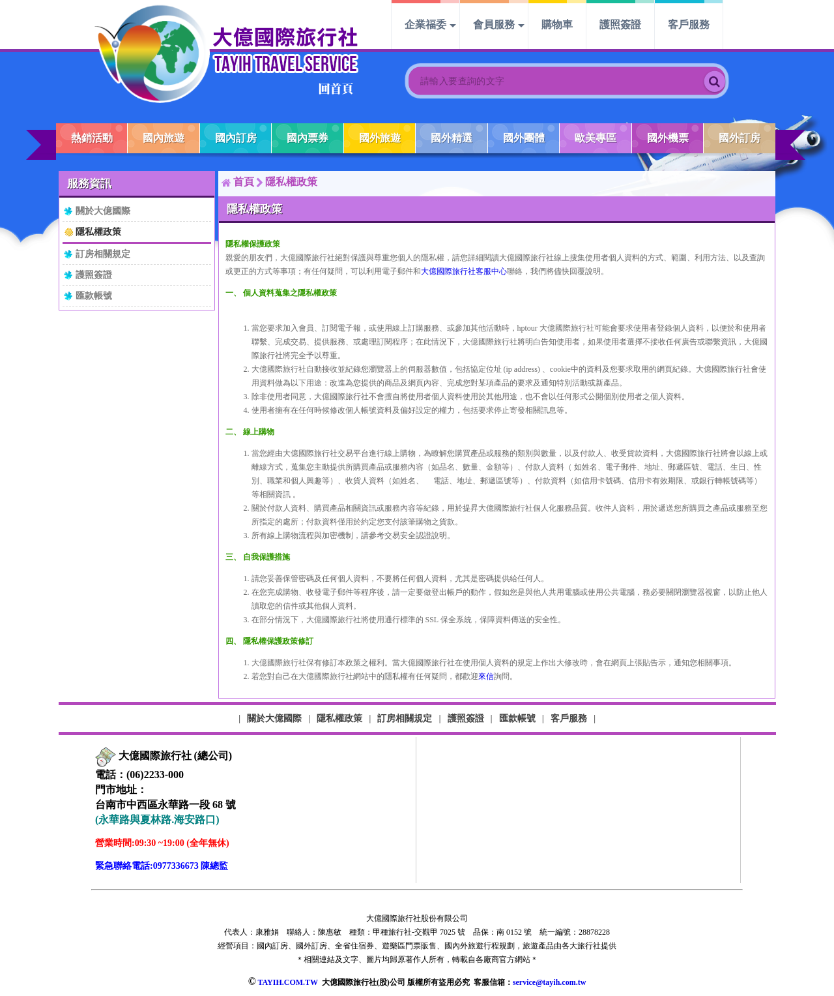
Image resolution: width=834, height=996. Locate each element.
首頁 (243, 181)
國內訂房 (236, 137)
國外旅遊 (380, 137)
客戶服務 (689, 24)
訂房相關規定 (103, 254)
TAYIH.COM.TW (287, 982)
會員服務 (494, 24)
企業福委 (425, 24)
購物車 (557, 24)
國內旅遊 (163, 137)
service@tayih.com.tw (549, 982)
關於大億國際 (103, 210)
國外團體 (524, 137)
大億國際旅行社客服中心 (464, 271)
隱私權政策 (98, 231)
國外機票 (668, 137)
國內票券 (307, 137)
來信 (486, 676)
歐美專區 (595, 137)
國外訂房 (739, 137)
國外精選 (451, 137)
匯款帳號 (94, 295)
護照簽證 (620, 24)
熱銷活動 (92, 137)
